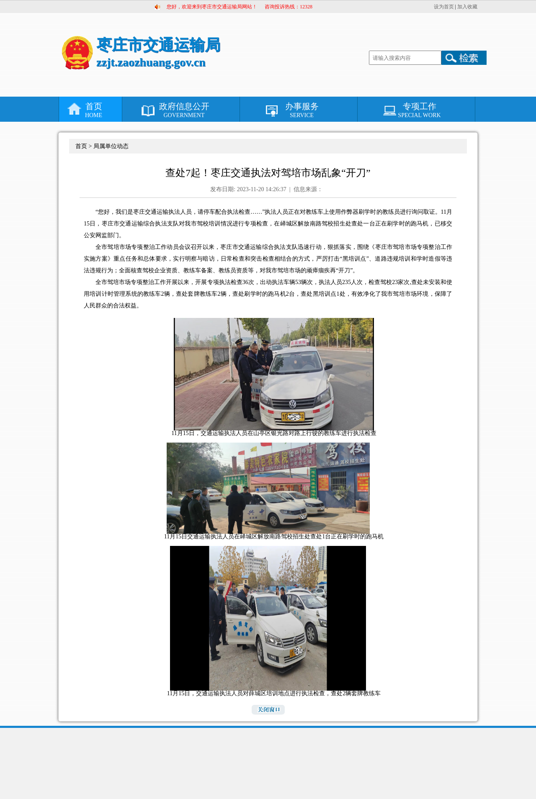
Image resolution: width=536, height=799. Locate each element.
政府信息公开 (184, 110)
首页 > (84, 146)
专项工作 (419, 110)
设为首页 (444, 7)
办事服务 (301, 110)
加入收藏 (467, 7)
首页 (93, 110)
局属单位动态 (111, 146)
